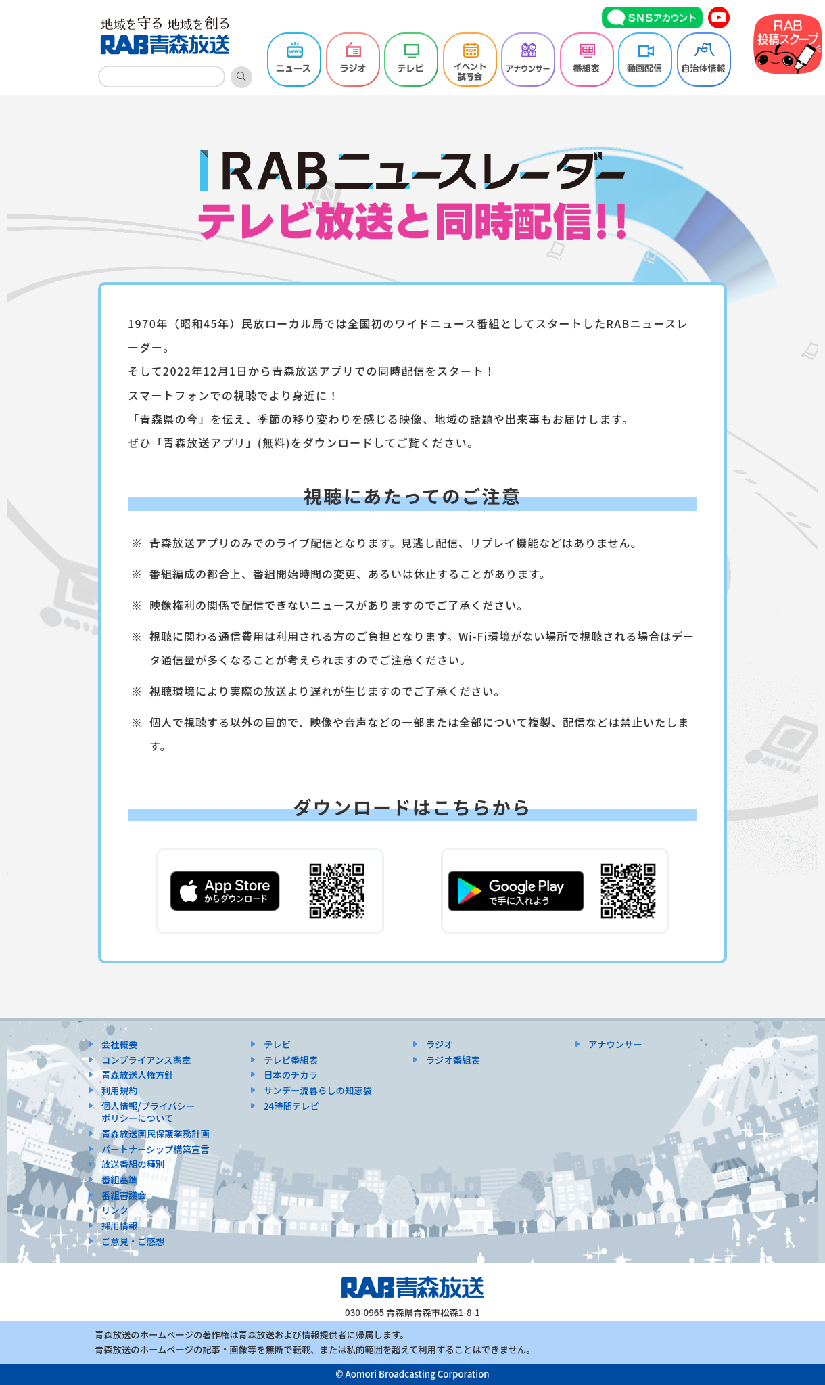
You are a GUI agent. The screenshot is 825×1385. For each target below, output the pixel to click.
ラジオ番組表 (453, 1059)
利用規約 (119, 1090)
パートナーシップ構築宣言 (155, 1149)
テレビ (277, 1044)
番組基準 (119, 1179)
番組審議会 (124, 1195)
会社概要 (119, 1044)
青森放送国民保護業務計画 (155, 1133)
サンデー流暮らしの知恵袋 (318, 1090)
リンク (114, 1210)
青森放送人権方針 (137, 1074)
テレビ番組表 (291, 1059)
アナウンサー (615, 1044)
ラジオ (439, 1044)
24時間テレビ (291, 1105)
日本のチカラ (291, 1074)
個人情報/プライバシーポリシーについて (148, 1112)
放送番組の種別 (132, 1164)
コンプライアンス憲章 (146, 1059)
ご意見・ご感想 (132, 1241)
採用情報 (119, 1225)
